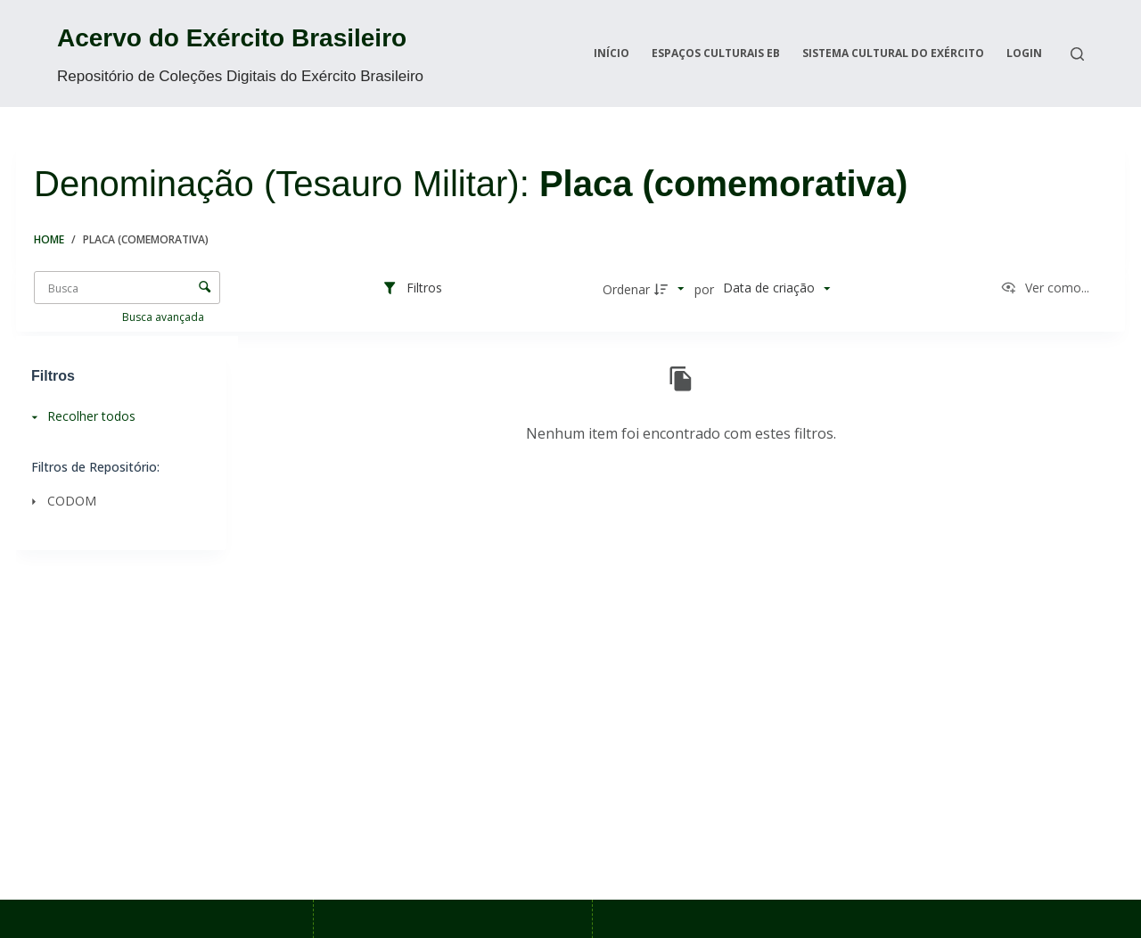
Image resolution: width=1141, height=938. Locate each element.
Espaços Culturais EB (716, 53)
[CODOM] (116, 500)
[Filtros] (412, 289)
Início (611, 53)
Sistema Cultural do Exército (893, 53)
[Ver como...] (1044, 289)
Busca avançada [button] (164, 317)
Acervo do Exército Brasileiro (231, 38)
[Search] (1077, 54)
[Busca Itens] (127, 287)
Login (1024, 53)
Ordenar (626, 289)
